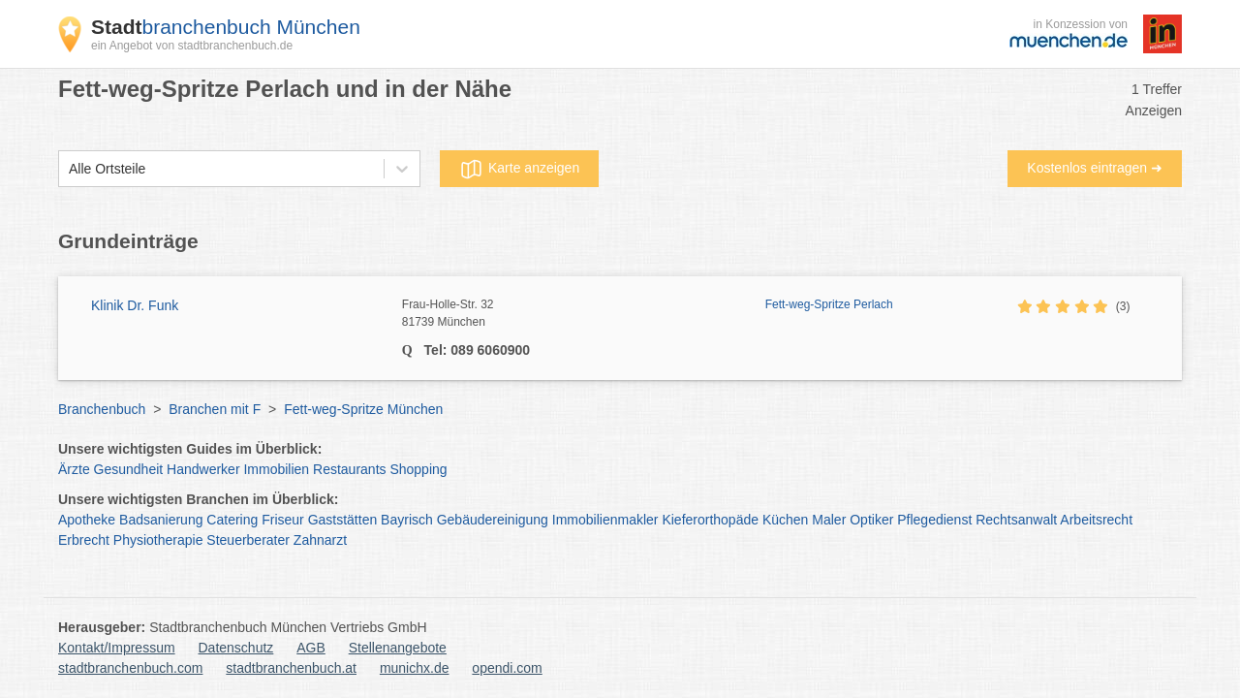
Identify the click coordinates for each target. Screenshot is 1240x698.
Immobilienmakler (605, 519)
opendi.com (507, 668)
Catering (232, 519)
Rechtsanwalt (1016, 519)
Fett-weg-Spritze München (363, 409)
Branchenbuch (101, 409)
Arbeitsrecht (1096, 519)
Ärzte (74, 469)
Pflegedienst (934, 519)
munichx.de (415, 668)
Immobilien (276, 469)
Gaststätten (343, 519)
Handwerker (203, 469)
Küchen (785, 519)
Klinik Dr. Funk (134, 305)
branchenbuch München (225, 27)
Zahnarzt (320, 540)
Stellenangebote (398, 647)
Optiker (871, 519)
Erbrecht (83, 540)
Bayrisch (407, 519)
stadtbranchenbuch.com (130, 668)
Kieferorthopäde (710, 519)
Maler (829, 519)
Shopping (418, 469)
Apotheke (86, 519)
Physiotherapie (158, 540)
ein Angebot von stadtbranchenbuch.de (192, 45)
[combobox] (69, 169)
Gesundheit (129, 469)
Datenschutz (236, 647)
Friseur (283, 519)
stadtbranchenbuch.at (291, 668)
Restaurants (349, 469)
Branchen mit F (215, 409)
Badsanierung (160, 519)
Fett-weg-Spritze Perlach (829, 304)
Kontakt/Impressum (116, 647)
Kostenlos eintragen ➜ (1094, 167)
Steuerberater (248, 540)
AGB (311, 647)
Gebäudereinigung (492, 519)
